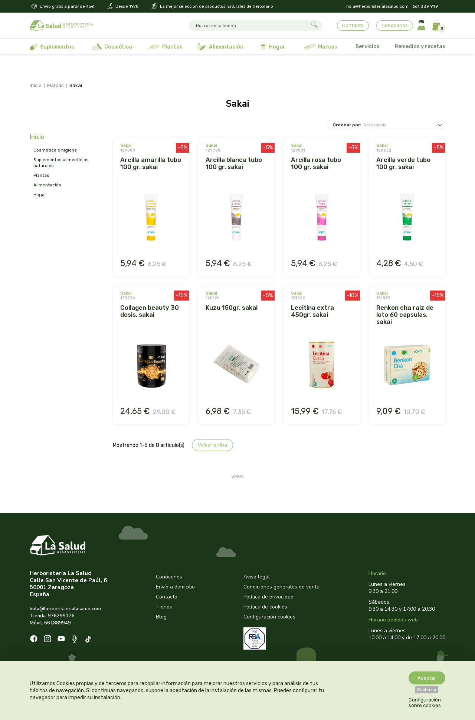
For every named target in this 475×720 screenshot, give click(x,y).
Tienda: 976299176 (52, 616)
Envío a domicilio (175, 586)
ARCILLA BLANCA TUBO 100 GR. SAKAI (234, 163)
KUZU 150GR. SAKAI (232, 307)
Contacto (353, 25)
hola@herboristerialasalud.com (377, 6)
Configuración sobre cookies (425, 702)
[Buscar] (248, 25)
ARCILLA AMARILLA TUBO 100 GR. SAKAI (150, 163)
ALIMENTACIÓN (47, 185)
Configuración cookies (269, 617)
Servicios (368, 46)
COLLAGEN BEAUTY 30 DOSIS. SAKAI (149, 311)
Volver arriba (212, 445)
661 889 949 (425, 6)
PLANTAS (41, 175)
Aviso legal (256, 576)
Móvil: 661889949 (50, 623)
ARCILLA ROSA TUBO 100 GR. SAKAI (316, 163)
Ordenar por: (346, 124)
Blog (161, 616)
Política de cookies (265, 606)
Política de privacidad (268, 596)
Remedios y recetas (419, 46)
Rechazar (426, 689)
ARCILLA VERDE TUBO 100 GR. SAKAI (403, 163)
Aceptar (426, 678)
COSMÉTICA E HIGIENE (55, 150)
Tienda (164, 606)
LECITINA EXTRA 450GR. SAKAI (312, 311)
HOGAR (39, 194)
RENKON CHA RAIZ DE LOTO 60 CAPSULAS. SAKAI (404, 314)
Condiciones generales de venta (281, 586)
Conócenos (394, 25)
